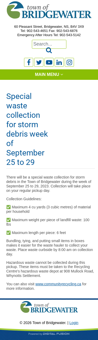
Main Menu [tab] (47, 74)
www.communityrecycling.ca (58, 284)
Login (74, 323)
